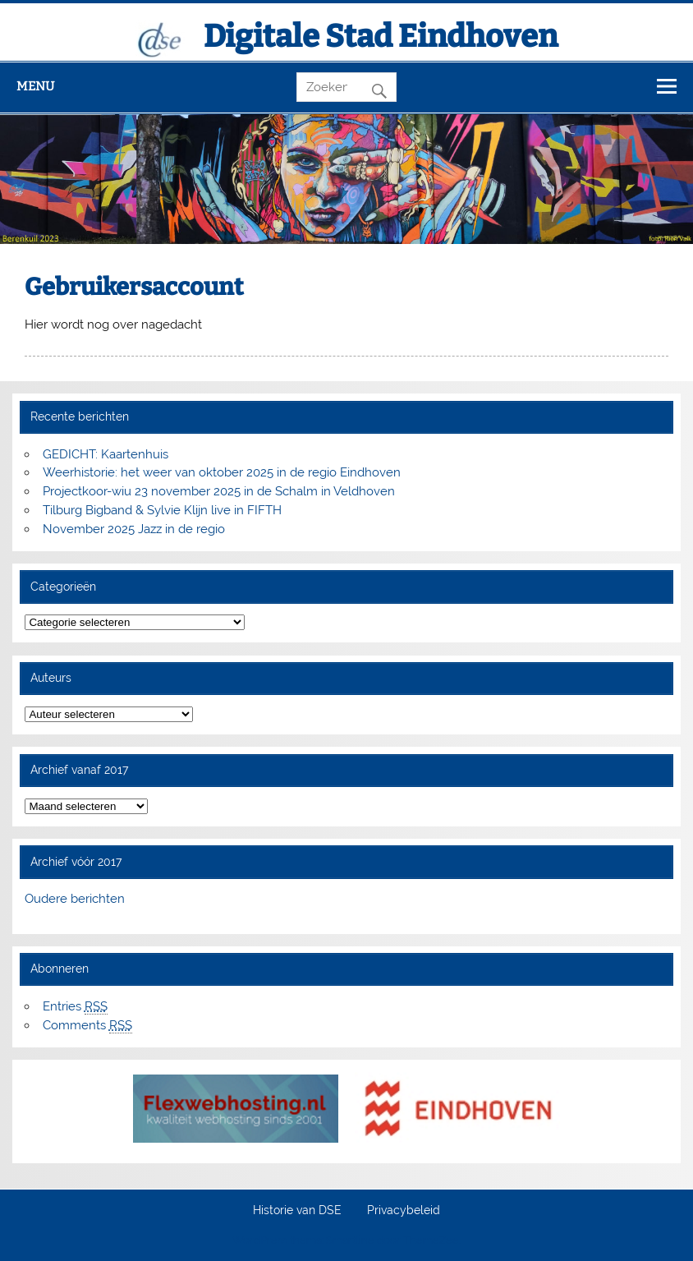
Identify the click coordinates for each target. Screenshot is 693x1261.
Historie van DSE (297, 1211)
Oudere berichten (75, 898)
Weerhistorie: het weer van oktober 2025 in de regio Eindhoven (222, 472)
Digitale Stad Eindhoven (381, 36)
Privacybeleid (403, 1211)
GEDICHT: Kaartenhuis (105, 454)
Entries (75, 1007)
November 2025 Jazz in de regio (134, 529)
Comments (87, 1025)
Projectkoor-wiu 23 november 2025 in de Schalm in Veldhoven (219, 491)
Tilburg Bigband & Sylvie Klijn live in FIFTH (162, 510)
